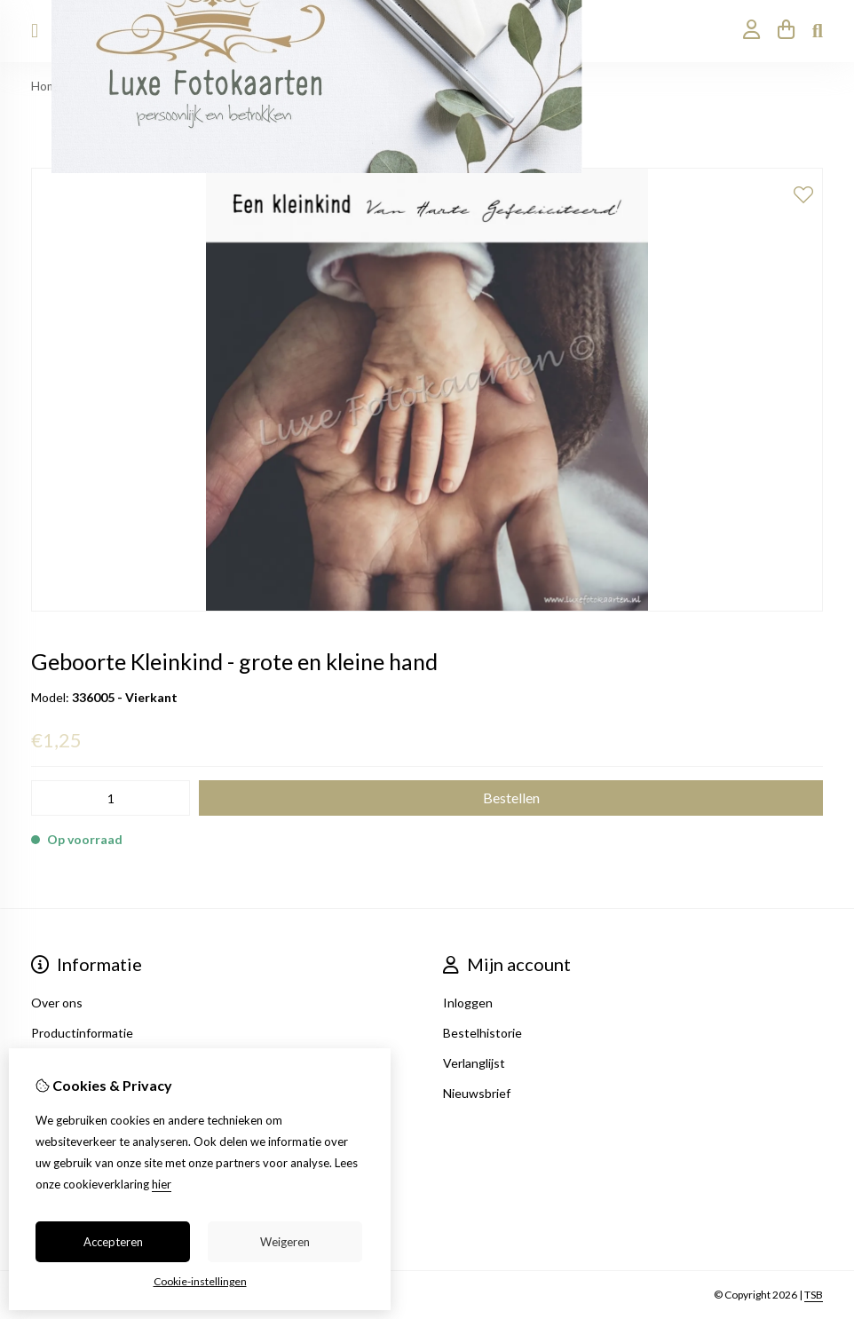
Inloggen (468, 1002)
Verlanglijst (474, 1062)
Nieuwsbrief (476, 1093)
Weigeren (285, 1242)
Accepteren (113, 1242)
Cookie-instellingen (200, 1281)
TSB (813, 1294)
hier (161, 1184)
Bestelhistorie (482, 1032)
